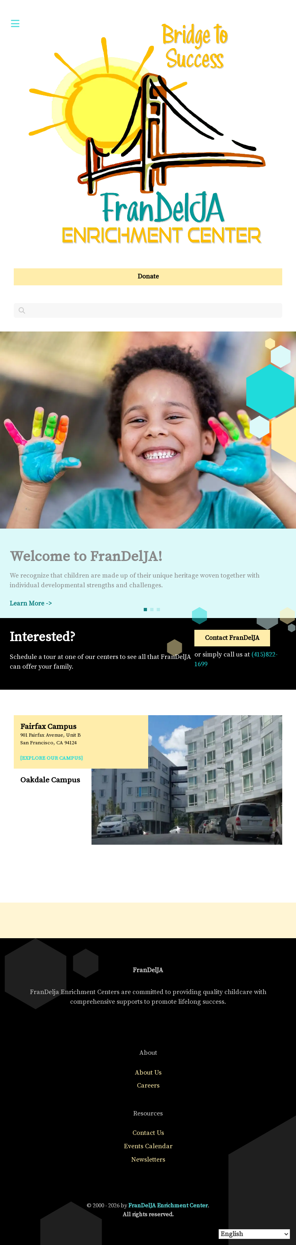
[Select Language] (254, 1234)
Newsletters (148, 1160)
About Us (148, 1073)
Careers (148, 1085)
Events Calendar (148, 1146)
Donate (148, 276)
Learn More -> (31, 603)
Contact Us (148, 1133)
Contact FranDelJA (232, 638)
